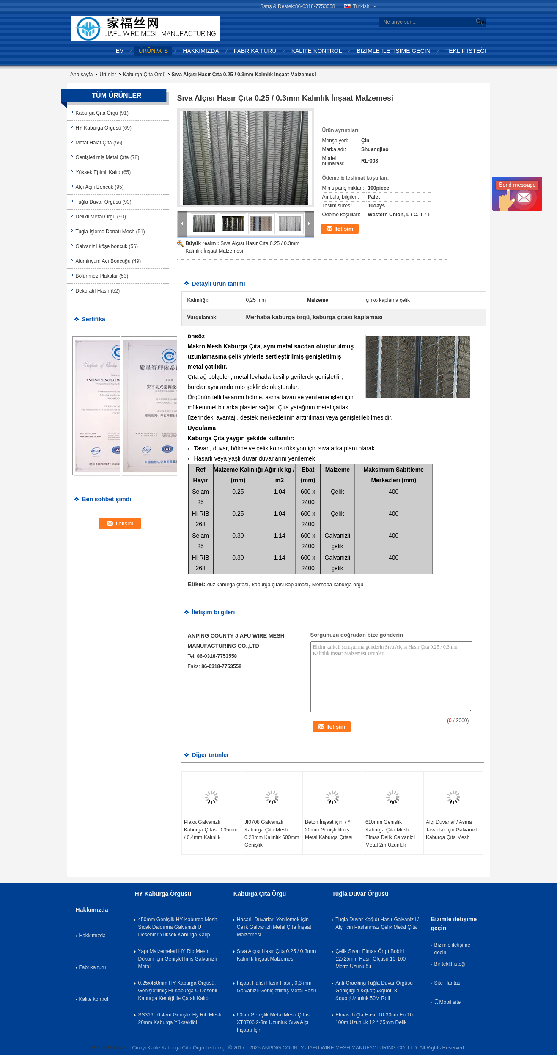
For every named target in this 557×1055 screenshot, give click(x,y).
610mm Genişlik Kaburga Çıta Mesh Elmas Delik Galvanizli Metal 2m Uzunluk (390, 833)
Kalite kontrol (316, 50)
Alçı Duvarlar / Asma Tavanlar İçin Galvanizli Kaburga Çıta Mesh (452, 829)
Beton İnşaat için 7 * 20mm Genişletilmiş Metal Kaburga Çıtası (329, 829)
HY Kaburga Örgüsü (98, 128)
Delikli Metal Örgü (96, 217)
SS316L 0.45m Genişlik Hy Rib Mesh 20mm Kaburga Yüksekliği (179, 1018)
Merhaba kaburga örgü (337, 585)
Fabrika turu (255, 50)
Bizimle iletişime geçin (393, 50)
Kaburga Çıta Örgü (144, 74)
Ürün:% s (153, 50)
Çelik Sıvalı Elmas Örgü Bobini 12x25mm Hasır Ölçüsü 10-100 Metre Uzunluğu (370, 958)
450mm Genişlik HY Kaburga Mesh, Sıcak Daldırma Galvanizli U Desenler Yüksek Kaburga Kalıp (178, 927)
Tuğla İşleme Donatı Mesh (105, 232)
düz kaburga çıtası (228, 585)
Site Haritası (447, 983)
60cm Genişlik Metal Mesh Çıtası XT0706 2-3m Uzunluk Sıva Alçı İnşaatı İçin (274, 1022)
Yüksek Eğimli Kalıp (98, 172)
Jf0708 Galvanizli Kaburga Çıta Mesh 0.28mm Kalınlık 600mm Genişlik (271, 833)
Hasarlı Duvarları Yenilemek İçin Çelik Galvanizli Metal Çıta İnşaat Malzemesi (274, 927)
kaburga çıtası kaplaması (280, 585)
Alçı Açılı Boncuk (94, 187)
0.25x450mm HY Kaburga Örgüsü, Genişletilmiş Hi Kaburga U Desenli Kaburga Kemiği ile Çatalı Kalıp (177, 990)
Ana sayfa (81, 74)
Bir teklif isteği (449, 964)
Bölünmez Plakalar (97, 276)
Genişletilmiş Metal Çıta (102, 157)
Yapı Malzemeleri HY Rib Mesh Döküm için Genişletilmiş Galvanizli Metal (177, 958)
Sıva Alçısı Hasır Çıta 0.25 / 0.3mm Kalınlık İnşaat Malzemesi (276, 955)
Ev (120, 50)
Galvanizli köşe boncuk (102, 246)
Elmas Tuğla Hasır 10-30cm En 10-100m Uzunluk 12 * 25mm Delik (374, 1018)
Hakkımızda (201, 50)
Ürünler (107, 74)
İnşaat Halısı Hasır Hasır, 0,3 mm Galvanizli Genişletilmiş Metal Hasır (276, 987)
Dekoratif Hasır (93, 291)
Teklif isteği (465, 50)
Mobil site (447, 1002)
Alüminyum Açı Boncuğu (103, 261)
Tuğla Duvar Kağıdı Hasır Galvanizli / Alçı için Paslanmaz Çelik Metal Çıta (377, 923)
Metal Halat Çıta (94, 143)
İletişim (344, 229)
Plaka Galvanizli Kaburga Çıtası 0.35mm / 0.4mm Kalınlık (211, 829)
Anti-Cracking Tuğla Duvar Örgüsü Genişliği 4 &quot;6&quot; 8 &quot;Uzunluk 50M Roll (374, 990)
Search (481, 22)
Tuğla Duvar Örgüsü (98, 202)
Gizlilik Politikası (110, 1048)
